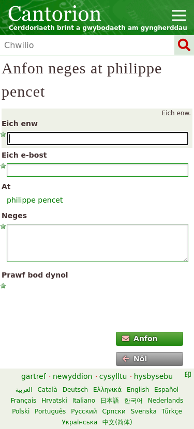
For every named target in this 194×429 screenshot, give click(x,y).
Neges (14, 215)
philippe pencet (35, 200)
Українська (79, 422)
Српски (114, 411)
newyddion (72, 376)
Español (166, 389)
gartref (33, 376)
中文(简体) (117, 422)
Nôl (134, 359)
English (138, 389)
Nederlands (165, 400)
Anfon (140, 338)
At (6, 186)
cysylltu (113, 376)
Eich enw (20, 123)
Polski (20, 411)
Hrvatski (54, 400)
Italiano (84, 400)
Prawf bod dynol (35, 275)
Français (23, 400)
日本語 (109, 400)
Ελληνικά (107, 389)
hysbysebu (153, 376)
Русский (84, 411)
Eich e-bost (24, 155)
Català (47, 389)
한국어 (133, 400)
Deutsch (75, 389)
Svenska (144, 411)
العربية (24, 389)
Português (50, 411)
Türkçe (172, 411)
